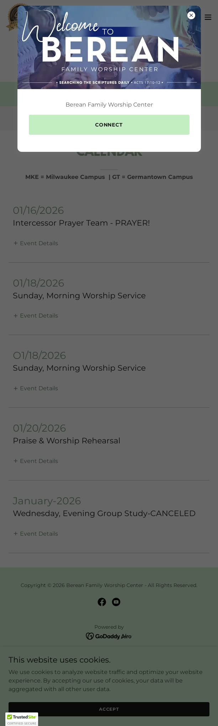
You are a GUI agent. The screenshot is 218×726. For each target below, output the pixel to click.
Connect (109, 125)
